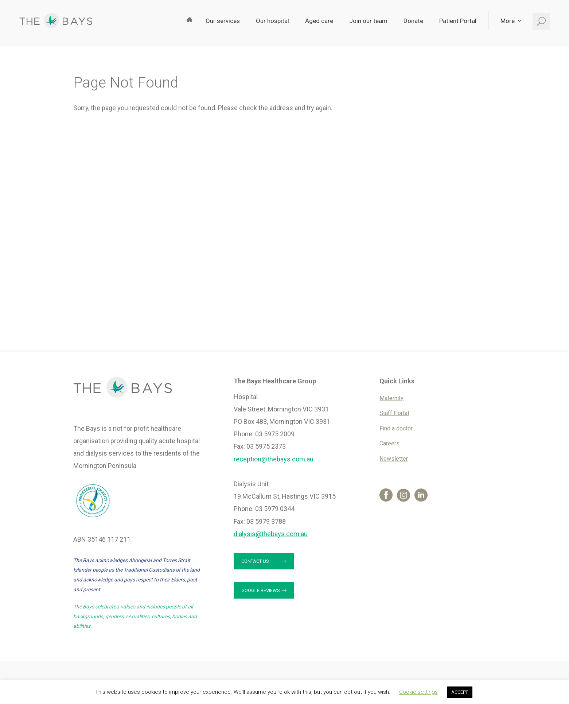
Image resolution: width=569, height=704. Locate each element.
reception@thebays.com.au (273, 459)
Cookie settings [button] (418, 692)
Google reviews (260, 590)
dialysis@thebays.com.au (271, 534)
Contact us (255, 561)
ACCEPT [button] (459, 692)
